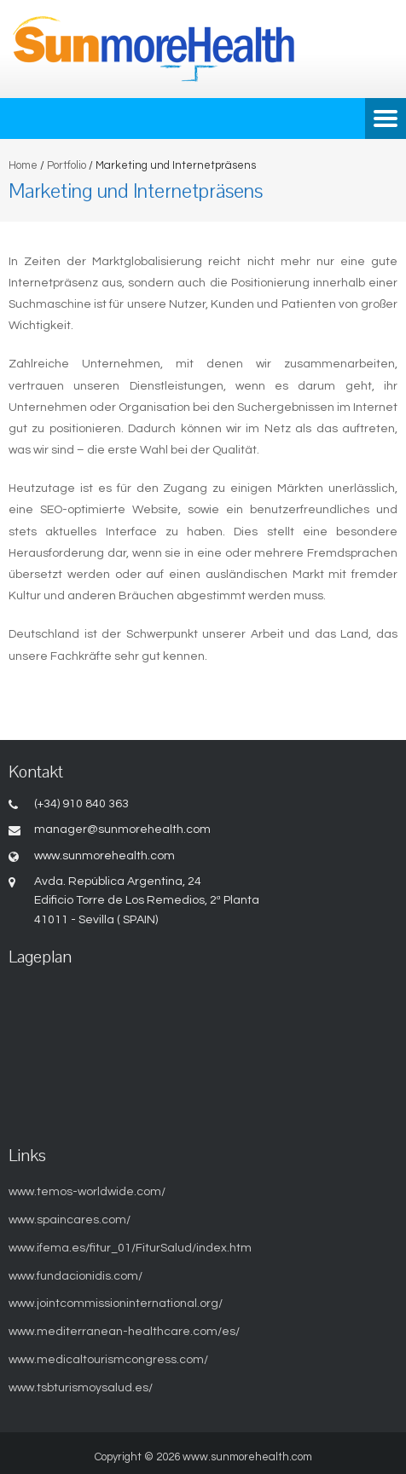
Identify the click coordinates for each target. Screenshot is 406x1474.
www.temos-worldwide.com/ (87, 1192)
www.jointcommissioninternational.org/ (116, 1303)
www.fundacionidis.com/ (75, 1276)
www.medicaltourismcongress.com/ (108, 1360)
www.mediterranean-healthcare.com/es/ (124, 1332)
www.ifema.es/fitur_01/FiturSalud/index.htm (130, 1248)
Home (23, 165)
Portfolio (66, 165)
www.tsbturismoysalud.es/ (81, 1388)
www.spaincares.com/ (69, 1220)
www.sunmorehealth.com (247, 1457)
